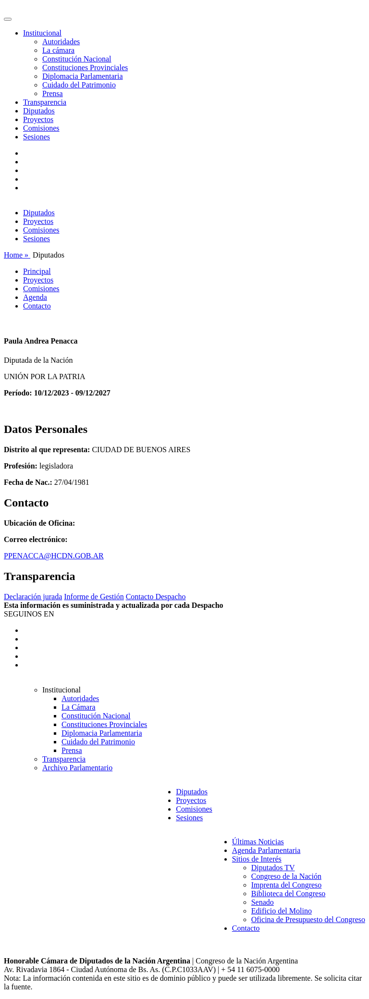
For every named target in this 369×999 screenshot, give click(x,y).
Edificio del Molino (281, 911)
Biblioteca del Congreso (288, 893)
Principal (37, 271)
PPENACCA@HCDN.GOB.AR (54, 556)
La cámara (58, 50)
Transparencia (44, 102)
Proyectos (38, 119)
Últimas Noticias (258, 842)
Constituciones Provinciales (85, 67)
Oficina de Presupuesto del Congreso (308, 919)
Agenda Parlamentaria (266, 850)
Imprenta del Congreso (286, 885)
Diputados (39, 111)
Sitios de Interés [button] (257, 859)
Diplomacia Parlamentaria (82, 76)
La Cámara (79, 707)
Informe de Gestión (93, 596)
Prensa (52, 93)
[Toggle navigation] (8, 19)
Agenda (35, 297)
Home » (17, 255)
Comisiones (41, 128)
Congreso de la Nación (286, 876)
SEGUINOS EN (29, 614)
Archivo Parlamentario (77, 768)
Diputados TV (273, 867)
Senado (262, 902)
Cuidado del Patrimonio (79, 85)
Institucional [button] (42, 33)
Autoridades (61, 41)
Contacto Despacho (156, 596)
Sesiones (36, 137)
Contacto (37, 306)
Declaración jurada (33, 596)
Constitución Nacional (76, 59)
